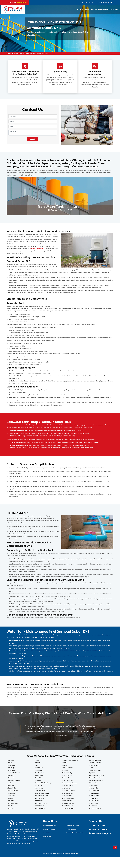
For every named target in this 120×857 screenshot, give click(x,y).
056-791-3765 (107, 2)
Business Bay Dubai (95, 762)
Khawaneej (11, 785)
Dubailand (65, 770)
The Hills (10, 806)
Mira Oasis (11, 760)
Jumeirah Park (39, 800)
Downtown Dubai (67, 800)
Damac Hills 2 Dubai (68, 803)
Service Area (103, 10)
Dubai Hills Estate (67, 795)
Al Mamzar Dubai (94, 795)
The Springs (11, 767)
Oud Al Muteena (39, 773)
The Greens (11, 808)
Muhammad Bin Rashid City (43, 783)
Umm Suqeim (11, 765)
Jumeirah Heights (40, 808)
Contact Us (113, 10)
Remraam (37, 762)
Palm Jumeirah (39, 767)
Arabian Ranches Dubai (96, 780)
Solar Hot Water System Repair (75, 833)
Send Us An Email (100, 829)
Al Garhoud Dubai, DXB (101, 834)
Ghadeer (10, 783)
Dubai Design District (68, 798)
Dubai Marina (66, 788)
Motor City (38, 780)
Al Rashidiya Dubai (94, 790)
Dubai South (65, 778)
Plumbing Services (89, 10)
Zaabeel (10, 762)
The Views (11, 800)
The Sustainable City (14, 780)
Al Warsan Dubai (94, 785)
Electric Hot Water (71, 829)
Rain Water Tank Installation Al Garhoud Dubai (34, 53)
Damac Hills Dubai (67, 806)
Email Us (90, 2)
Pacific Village (39, 770)
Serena (37, 760)
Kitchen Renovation (50, 829)
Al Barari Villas (12, 788)
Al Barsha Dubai (93, 806)
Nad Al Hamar (39, 775)
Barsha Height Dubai (95, 770)
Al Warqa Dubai (93, 788)
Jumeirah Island (39, 806)
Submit (32, 139)
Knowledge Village (40, 790)
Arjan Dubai (92, 773)
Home (79, 10)
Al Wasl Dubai (93, 783)
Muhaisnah (11, 775)
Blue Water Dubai (94, 765)
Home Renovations (50, 825)
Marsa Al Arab (39, 788)
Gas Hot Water (48, 833)
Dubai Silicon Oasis (67, 780)
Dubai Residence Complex (69, 783)
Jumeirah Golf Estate (14, 773)
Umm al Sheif (11, 793)
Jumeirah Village (39, 798)
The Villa (10, 798)
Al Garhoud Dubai (14, 53)
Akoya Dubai (11, 778)
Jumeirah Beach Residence (70, 760)
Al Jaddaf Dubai (93, 798)
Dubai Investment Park (68, 790)
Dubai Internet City (67, 793)
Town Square (11, 795)
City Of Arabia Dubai (95, 760)
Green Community (67, 767)
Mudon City (38, 778)
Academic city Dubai (95, 808)
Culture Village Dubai (68, 808)
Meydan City (38, 785)
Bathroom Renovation (72, 825)
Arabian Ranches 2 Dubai (96, 778)
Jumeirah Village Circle (41, 795)
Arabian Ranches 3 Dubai (96, 775)
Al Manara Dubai (94, 793)
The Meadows (12, 770)
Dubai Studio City (67, 773)
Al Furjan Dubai (93, 803)
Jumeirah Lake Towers (41, 803)
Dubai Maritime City (67, 785)
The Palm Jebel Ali (13, 803)
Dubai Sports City (67, 775)
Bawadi (91, 767)
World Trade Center (13, 790)
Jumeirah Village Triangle (42, 793)
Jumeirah (64, 762)
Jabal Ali (64, 765)
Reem (36, 765)
